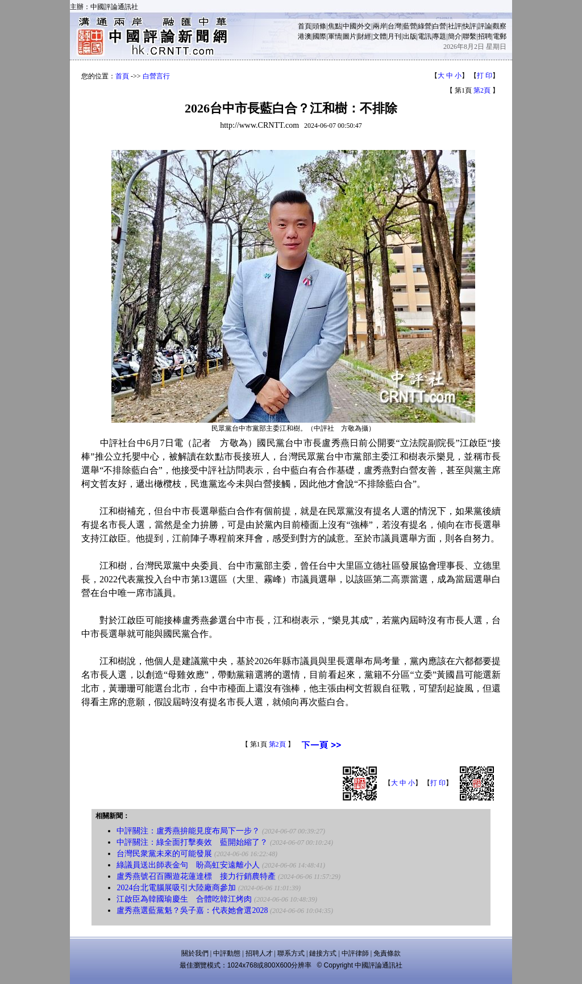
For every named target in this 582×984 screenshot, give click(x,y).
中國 (349, 26)
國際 (319, 36)
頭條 (319, 26)
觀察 (499, 26)
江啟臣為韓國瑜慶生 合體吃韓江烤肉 (184, 899)
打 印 (484, 76)
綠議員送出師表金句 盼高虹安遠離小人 (188, 865)
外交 (364, 26)
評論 (485, 26)
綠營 (424, 26)
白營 (439, 26)
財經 (364, 36)
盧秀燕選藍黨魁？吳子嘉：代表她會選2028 (192, 910)
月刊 (394, 36)
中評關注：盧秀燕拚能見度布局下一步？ (188, 831)
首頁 (304, 26)
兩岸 (379, 26)
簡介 (455, 36)
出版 (410, 36)
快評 (469, 26)
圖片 (349, 36)
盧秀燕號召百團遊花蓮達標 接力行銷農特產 (196, 876)
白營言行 (156, 76)
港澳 (304, 36)
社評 (455, 26)
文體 (379, 36)
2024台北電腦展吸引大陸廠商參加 (176, 887)
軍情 (335, 36)
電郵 (499, 36)
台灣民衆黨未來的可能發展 (164, 853)
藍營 (410, 26)
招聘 (485, 36)
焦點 (335, 26)
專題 (439, 36)
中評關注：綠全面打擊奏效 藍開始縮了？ (192, 842)
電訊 (424, 36)
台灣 (394, 26)
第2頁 (481, 90)
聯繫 (469, 36)
